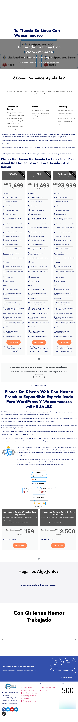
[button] (3, 644)
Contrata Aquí (13, 342)
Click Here (39, 381)
